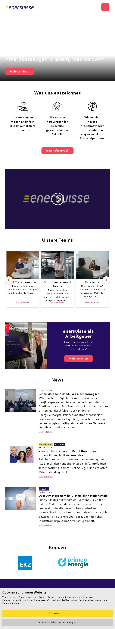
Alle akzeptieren (57, 613)
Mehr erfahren (19, 71)
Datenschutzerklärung (14, 600)
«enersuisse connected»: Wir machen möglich (69, 394)
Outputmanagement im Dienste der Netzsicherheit (73, 495)
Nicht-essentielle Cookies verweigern (57, 622)
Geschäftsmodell (57, 150)
